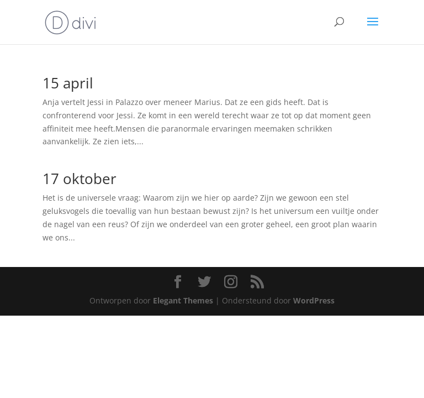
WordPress (314, 300)
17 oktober (79, 178)
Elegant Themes (183, 300)
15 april (68, 83)
